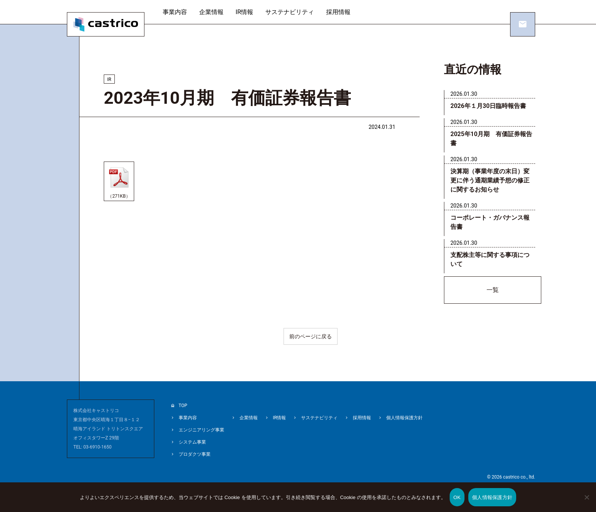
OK (457, 497)
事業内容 (175, 12)
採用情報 (338, 12)
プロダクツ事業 (195, 454)
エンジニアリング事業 (201, 430)
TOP (183, 405)
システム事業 (192, 442)
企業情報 (211, 12)
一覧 (493, 289)
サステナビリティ (289, 12)
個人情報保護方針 (404, 417)
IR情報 (244, 12)
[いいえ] (586, 502)
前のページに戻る (310, 336)
